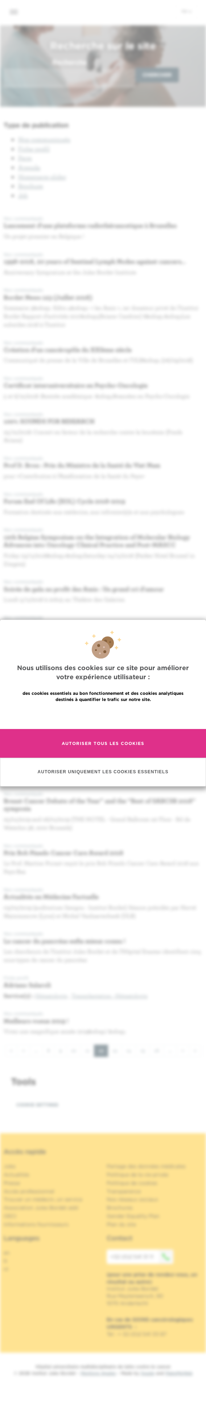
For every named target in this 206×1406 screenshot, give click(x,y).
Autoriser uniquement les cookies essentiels (103, 771)
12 (103, 1052)
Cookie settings (37, 1104)
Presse (12, 1183)
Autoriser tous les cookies (103, 743)
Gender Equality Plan (133, 1216)
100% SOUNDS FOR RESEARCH (49, 421)
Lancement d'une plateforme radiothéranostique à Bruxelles (90, 225)
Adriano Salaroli (27, 985)
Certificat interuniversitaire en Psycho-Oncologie (76, 385)
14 (131, 1050)
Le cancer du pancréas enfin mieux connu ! (64, 941)
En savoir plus (103, 715)
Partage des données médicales (146, 1166)
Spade (147, 1373)
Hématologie (51, 995)
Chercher (157, 75)
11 (89, 1050)
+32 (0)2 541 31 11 (141, 1256)
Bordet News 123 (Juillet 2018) (48, 297)
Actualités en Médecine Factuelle (51, 896)
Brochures (120, 1208)
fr (186, 11)
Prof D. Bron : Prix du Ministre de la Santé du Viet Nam (82, 465)
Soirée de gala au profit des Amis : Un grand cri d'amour (84, 589)
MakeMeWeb (179, 1373)
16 (159, 1050)
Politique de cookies (132, 1183)
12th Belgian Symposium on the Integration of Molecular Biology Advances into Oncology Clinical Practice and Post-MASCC (97, 541)
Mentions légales (98, 1373)
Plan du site (121, 1224)
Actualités (16, 1175)
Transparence (124, 1191)
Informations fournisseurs (36, 1224)
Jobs (10, 1166)
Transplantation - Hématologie (109, 995)
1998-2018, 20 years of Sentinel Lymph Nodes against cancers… (95, 261)
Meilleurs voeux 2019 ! (36, 1021)
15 (145, 1050)
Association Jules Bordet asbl (41, 1208)
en (7, 1253)
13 (117, 1050)
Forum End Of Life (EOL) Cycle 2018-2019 (64, 501)
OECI (10, 1216)
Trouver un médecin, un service (43, 1199)
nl (6, 1269)
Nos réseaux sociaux (132, 1199)
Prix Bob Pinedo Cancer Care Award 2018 (63, 852)
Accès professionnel (29, 1191)
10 (76, 1050)
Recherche (69, 62)
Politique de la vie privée (137, 1175)
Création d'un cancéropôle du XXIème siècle (68, 349)
